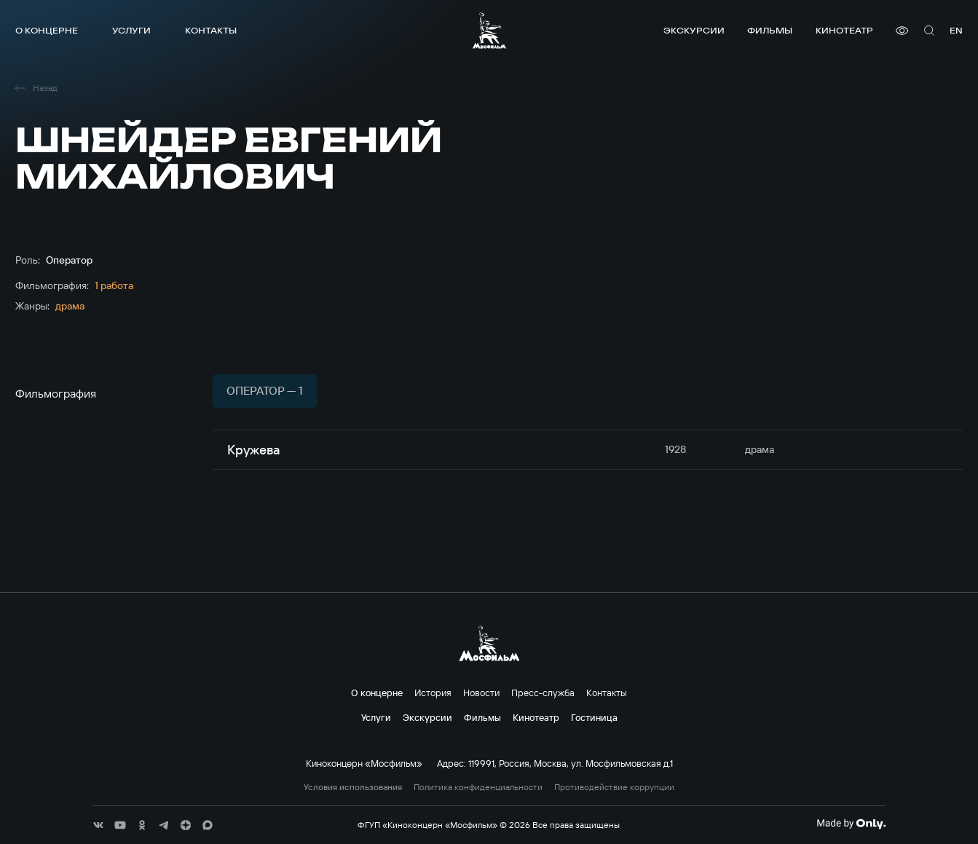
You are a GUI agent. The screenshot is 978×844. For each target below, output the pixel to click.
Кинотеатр (844, 30)
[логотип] (489, 30)
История (432, 692)
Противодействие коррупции (614, 787)
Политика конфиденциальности (478, 787)
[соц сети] (98, 825)
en (956, 30)
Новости (481, 692)
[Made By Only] (851, 823)
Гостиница (594, 717)
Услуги (131, 30)
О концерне (46, 30)
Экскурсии (694, 30)
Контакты (211, 30)
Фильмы (769, 30)
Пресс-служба (543, 692)
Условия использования (353, 787)
